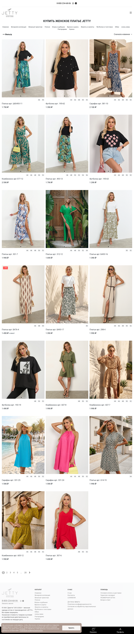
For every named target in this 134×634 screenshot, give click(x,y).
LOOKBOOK (72, 598)
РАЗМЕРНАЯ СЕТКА (108, 598)
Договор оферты (74, 602)
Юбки (37, 612)
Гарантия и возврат (108, 595)
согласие (22, 629)
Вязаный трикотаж (42, 598)
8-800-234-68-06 (64, 3)
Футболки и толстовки (43, 609)
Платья (37, 600)
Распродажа (39, 616)
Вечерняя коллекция (42, 595)
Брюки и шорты (40, 605)
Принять (71, 628)
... (21, 572)
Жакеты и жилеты (41, 607)
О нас (70, 593)
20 (25, 572)
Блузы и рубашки (41, 602)
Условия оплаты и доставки (111, 593)
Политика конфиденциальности (79, 604)
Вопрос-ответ (105, 600)
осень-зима (39, 614)
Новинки (38, 593)
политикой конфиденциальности (31, 630)
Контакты (71, 595)
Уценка (37, 619)
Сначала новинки (123, 34)
